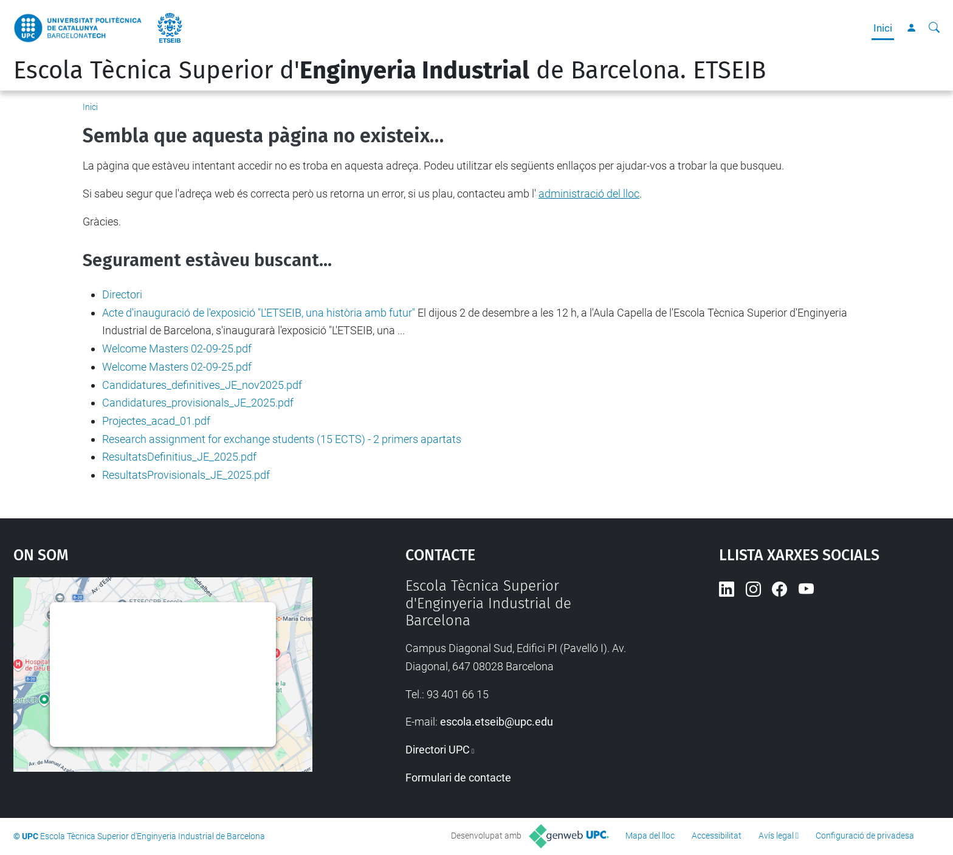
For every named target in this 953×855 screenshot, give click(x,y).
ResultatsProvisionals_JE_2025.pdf (186, 475)
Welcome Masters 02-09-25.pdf (177, 348)
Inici (882, 28)
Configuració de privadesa (865, 835)
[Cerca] (934, 28)
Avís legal (776, 835)
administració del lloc (588, 193)
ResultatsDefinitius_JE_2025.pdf (179, 456)
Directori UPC (437, 749)
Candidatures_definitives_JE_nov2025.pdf (202, 385)
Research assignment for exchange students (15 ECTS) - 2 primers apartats (281, 439)
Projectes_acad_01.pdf (156, 420)
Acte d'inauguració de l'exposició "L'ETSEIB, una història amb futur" (258, 312)
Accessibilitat (716, 835)
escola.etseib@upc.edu (496, 721)
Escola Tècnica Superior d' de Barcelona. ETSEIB (389, 70)
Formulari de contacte (458, 777)
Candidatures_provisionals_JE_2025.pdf (198, 402)
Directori (122, 294)
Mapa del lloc (650, 835)
